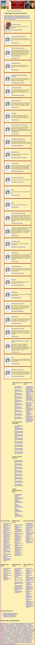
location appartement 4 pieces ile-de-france (19, 510)
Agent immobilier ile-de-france (29, 587)
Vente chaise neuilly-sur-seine (28, 631)
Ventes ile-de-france (11, 19)
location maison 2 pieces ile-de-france (19, 468)
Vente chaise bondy (19, 635)
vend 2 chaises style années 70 (17, 177)
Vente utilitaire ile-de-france (7, 535)
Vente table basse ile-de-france (18, 530)
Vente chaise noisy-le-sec (27, 642)
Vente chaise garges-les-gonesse (14, 642)
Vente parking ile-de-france (29, 421)
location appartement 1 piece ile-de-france (19, 497)
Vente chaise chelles (18, 634)
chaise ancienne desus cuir (16, 266)
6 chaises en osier (14, 316)
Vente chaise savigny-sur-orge (17, 181)
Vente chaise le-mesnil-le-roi (17, 145)
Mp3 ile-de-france (18, 587)
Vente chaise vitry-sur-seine (21, 625)
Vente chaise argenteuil (9, 624)
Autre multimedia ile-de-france (18, 592)
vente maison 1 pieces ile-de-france (19, 390)
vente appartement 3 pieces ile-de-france (19, 435)
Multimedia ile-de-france (24, 16)
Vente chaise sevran (5, 638)
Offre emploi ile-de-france (12, 16)
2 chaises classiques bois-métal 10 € (18, 36)
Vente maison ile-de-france (29, 389)
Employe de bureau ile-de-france (30, 604)
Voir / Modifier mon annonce (17, 4)
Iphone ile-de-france (19, 579)
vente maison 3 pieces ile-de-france (19, 397)
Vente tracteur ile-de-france (7, 540)
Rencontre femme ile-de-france (9, 613)
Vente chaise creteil (10, 625)
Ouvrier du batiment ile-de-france (30, 578)
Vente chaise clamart (29, 635)
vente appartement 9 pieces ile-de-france (19, 452)
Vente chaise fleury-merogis (17, 223)
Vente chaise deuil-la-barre (16, 29)
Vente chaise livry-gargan (6, 641)
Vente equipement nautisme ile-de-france (7, 559)
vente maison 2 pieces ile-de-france (19, 394)
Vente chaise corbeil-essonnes (26, 639)
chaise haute (13, 113)
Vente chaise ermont (15, 352)
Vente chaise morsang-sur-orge (17, 273)
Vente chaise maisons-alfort (6, 634)
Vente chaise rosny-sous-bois (19, 641)
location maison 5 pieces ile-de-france (19, 478)
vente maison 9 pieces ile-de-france (19, 418)
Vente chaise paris (15, 69)
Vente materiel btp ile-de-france (7, 545)
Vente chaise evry (4, 636)
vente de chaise (14, 292)
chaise (12, 189)
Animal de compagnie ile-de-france (7, 578)
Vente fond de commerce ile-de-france (29, 405)
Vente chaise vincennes (26, 636)
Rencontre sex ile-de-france (9, 616)
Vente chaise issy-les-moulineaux (21, 630)
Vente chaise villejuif (15, 633)
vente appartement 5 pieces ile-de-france (19, 442)
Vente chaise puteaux (15, 640)
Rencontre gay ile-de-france (9, 615)
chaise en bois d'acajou (16, 100)
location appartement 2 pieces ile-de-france (19, 501)
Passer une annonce (18, 1)
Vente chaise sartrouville (15, 636)
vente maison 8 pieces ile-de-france (19, 414)
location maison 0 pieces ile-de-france (19, 461)
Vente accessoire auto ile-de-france (7, 551)
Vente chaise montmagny (16, 297)
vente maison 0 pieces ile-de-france (19, 387)
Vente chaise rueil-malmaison (17, 311)
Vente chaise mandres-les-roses (17, 285)
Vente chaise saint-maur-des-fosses (18, 246)
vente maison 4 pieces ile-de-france (19, 401)
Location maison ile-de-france (29, 387)
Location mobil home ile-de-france (30, 399)
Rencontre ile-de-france (20, 15)
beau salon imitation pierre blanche (18, 213)
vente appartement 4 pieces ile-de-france (19, 439)
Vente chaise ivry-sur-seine (26, 632)
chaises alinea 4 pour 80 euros (17, 369)
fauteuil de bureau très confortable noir (19, 124)
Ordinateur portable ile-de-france (19, 586)
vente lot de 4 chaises (15, 241)
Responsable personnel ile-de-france (29, 597)
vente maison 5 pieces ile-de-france (19, 404)
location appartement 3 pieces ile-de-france (19, 505)
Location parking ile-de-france (29, 419)
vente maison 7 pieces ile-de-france (19, 411)
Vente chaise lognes (15, 119)
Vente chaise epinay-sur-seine (27, 633)
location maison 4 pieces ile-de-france (19, 475)
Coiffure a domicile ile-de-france (30, 526)
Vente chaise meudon (5, 640)
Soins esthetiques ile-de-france (29, 524)
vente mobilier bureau (15, 63)
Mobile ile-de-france (19, 583)
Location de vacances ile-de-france (29, 413)
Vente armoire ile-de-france (18, 539)
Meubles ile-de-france (8, 18)
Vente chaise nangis (15, 195)
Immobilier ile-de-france (9, 15)
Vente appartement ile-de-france (30, 391)
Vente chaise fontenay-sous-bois (17, 95)
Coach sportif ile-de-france (29, 528)
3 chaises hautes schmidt (16, 87)
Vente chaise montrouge (15, 638)
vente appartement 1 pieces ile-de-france (19, 428)
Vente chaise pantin (27, 634)
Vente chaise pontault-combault (17, 376)
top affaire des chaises (15, 24)
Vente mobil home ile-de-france (30, 397)
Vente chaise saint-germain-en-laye (8, 643)
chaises (12, 202)
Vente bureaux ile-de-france (30, 409)
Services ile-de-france (18, 18)
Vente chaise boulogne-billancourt (17, 623)
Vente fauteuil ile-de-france (18, 536)
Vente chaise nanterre (15, 363)
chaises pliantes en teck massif (17, 303)
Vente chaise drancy (9, 630)
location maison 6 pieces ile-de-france (19, 481)
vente (12, 357)
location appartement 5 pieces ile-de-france (19, 514)
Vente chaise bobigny (26, 638)
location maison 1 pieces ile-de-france (19, 464)
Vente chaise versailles (11, 626)
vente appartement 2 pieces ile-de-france (19, 432)
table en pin (13, 279)
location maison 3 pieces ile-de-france (19, 471)
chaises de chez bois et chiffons (17, 328)
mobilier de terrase (15, 152)
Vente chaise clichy (15, 42)
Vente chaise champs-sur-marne (17, 82)
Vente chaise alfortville (26, 640)
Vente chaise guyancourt (16, 323)
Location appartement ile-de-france (30, 394)
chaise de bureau (14, 163)
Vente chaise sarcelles (5, 633)
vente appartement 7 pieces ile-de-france (19, 449)
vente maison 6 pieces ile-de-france (19, 407)
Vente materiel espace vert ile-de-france (7, 548)
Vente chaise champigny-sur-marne (14, 628)
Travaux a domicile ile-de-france (30, 533)
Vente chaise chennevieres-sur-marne (18, 157)
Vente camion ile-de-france (7, 537)
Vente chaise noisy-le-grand (14, 631)
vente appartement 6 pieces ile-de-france (19, 446)
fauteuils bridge (14, 252)
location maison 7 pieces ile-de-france (19, 485)
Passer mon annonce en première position (18, 7)
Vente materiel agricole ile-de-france (6, 542)
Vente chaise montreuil (20, 624)
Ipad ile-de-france (18, 577)
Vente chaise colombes (22, 626)
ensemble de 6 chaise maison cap (18, 138)
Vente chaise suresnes (13, 639)
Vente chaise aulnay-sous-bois (15, 627)
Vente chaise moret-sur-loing (17, 171)
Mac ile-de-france (18, 582)
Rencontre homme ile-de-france (9, 614)
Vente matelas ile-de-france (18, 550)
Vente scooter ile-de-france (7, 528)
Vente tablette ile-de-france (18, 571)
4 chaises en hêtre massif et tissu (18, 48)
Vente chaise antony (6, 632)
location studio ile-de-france (18, 495)
